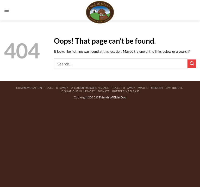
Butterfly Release (126, 91)
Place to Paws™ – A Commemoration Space (77, 87)
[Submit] (192, 63)
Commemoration (29, 87)
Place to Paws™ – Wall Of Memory (137, 87)
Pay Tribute (174, 87)
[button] (6, 10)
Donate (104, 91)
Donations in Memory (78, 91)
